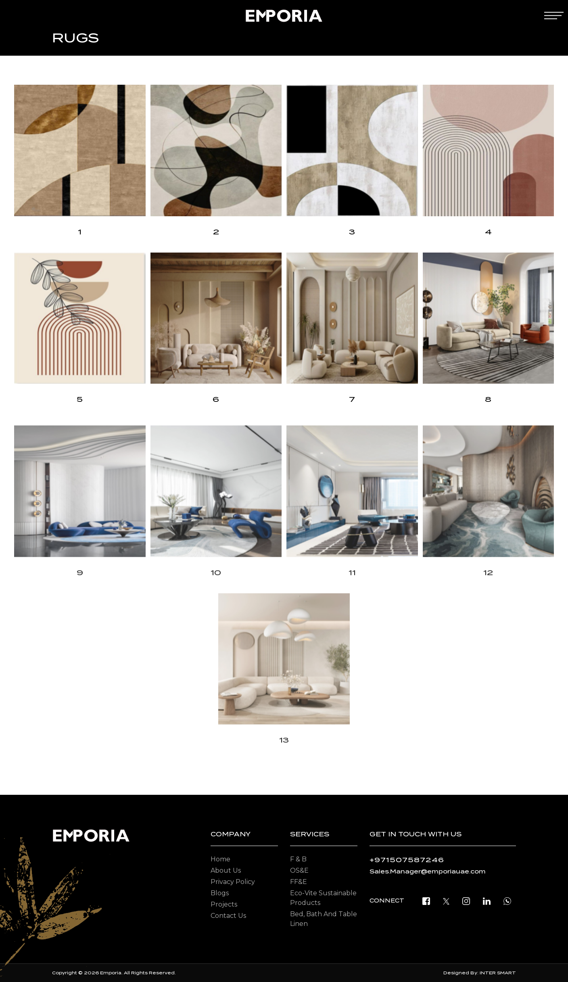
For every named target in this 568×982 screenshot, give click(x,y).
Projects (224, 904)
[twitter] (446, 901)
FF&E (298, 882)
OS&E (299, 870)
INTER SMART (498, 972)
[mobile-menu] (554, 15)
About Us (226, 870)
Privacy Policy (233, 882)
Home (220, 859)
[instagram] (466, 901)
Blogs (220, 893)
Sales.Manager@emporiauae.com (428, 871)
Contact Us (228, 915)
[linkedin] (487, 901)
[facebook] (426, 901)
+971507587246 (407, 860)
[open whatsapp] (507, 901)
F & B (298, 859)
